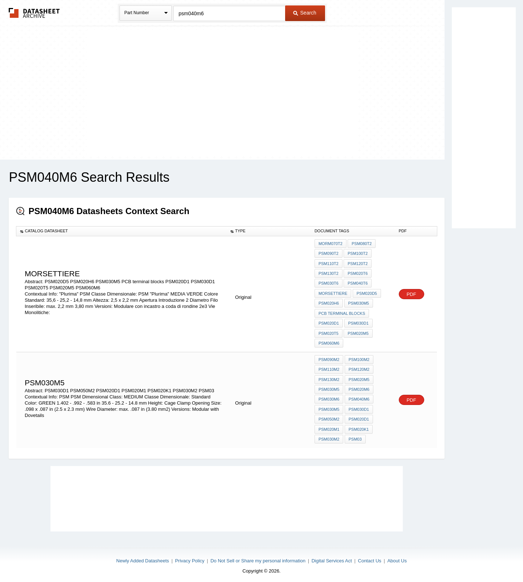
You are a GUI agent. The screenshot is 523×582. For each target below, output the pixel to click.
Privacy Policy (189, 557)
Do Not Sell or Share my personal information (257, 557)
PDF (411, 293)
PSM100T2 (358, 253)
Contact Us (369, 557)
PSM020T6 (358, 273)
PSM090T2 (328, 253)
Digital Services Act (332, 557)
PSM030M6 (329, 397)
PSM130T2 (328, 273)
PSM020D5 (366, 292)
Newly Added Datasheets (142, 557)
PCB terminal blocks (342, 312)
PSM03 (354, 436)
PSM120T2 (358, 263)
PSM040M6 (358, 397)
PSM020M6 (358, 387)
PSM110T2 (328, 263)
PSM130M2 (329, 377)
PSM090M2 (329, 358)
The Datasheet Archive (34, 13)
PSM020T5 (328, 332)
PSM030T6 (328, 283)
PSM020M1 (329, 426)
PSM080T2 (362, 243)
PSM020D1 (329, 322)
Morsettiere (333, 292)
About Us (396, 557)
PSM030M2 (329, 436)
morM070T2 (330, 243)
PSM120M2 (358, 367)
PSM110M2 (329, 367)
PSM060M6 (329, 342)
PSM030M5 (358, 302)
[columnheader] (121, 231)
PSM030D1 (358, 322)
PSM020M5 (358, 332)
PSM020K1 (358, 426)
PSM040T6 (358, 283)
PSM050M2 (329, 416)
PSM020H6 (329, 302)
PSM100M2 (358, 358)
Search (304, 13)
